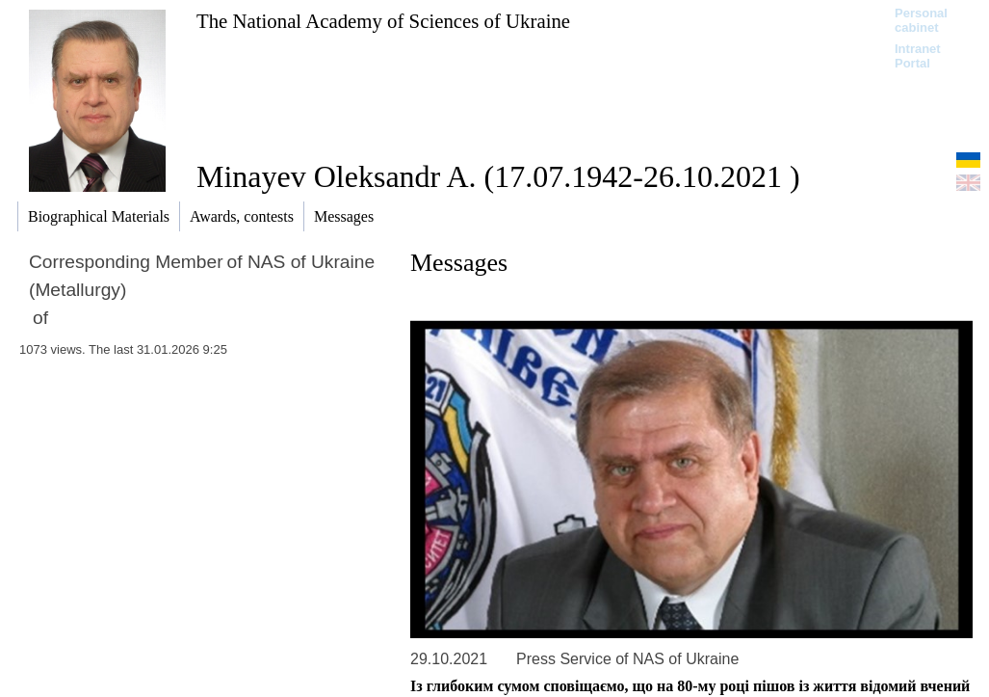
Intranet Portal (918, 55)
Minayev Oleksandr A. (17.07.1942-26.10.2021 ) (498, 176)
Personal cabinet (921, 20)
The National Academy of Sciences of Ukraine (383, 21)
